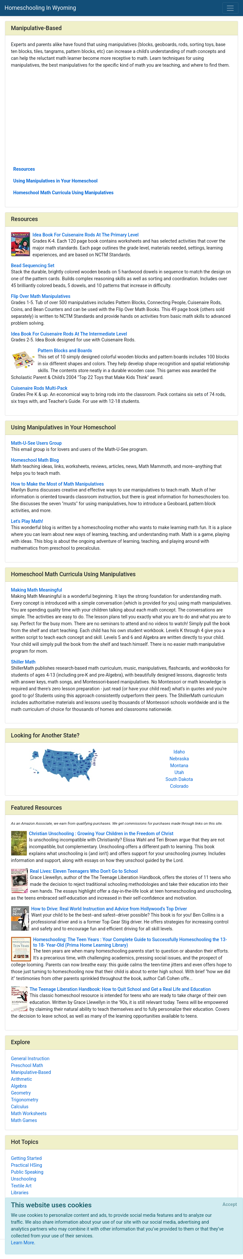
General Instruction (30, 1058)
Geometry (21, 1092)
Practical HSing (26, 1165)
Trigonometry (24, 1099)
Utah (179, 772)
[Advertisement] (121, 117)
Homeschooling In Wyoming (40, 8)
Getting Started (26, 1158)
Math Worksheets (29, 1113)
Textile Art (21, 1185)
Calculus (20, 1106)
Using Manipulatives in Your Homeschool (55, 180)
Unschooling (23, 1178)
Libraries (20, 1192)
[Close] (230, 1205)
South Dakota (179, 779)
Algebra (19, 1086)
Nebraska (179, 758)
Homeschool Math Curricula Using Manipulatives (63, 192)
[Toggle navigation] (230, 8)
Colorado (179, 786)
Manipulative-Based (31, 1072)
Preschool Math (27, 1065)
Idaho (179, 751)
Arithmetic (21, 1079)
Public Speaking (27, 1172)
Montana (179, 765)
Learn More (22, 1242)
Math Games (24, 1120)
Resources (24, 169)
